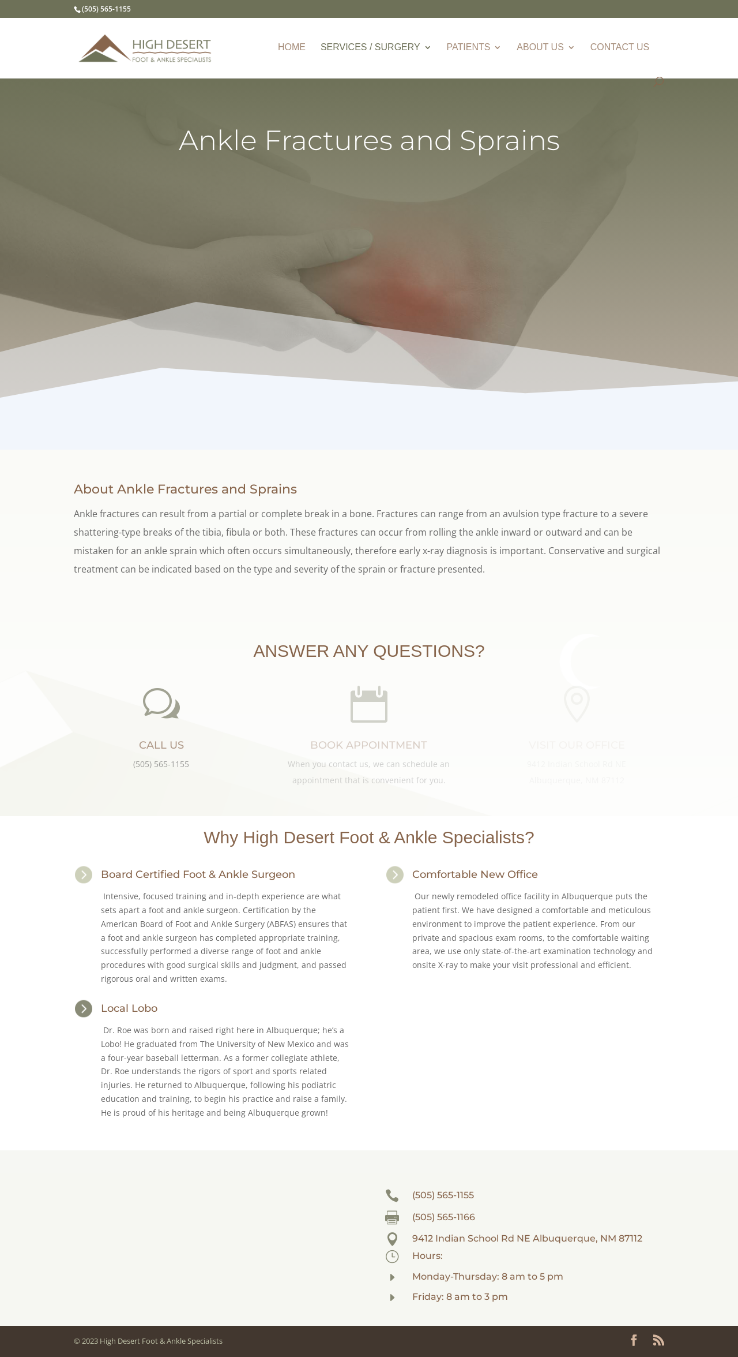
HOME (292, 47)
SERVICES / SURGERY (370, 47)
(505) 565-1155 (443, 1195)
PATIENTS (469, 47)
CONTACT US (620, 47)
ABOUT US (540, 47)
